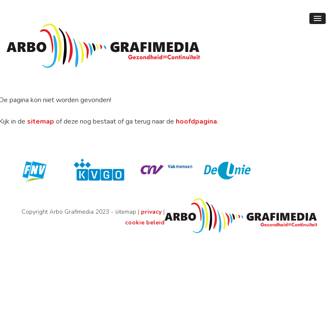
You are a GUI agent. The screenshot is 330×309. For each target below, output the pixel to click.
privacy (151, 212)
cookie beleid (145, 222)
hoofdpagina (196, 121)
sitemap (40, 121)
